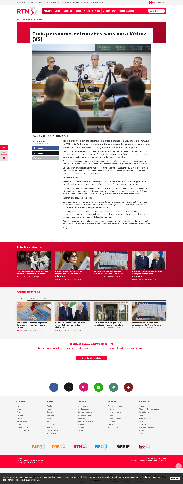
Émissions (67, 11)
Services (96, 11)
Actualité (48, 11)
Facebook (53, 387)
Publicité (142, 415)
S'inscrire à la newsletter (92, 358)
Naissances (55, 2)
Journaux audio (22, 421)
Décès (62, 2)
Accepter (175, 478)
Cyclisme (50, 418)
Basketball (50, 412)
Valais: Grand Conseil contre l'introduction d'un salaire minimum (68, 273)
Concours (81, 430)
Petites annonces (114, 418)
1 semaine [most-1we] (33, 298)
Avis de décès (113, 427)
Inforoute (39, 2)
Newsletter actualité (24, 430)
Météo (110, 415)
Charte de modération (147, 427)
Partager (38, 148)
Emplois (46, 2)
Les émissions (83, 406)
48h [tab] (22, 298)
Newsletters (98, 387)
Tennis (49, 427)
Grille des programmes (86, 415)
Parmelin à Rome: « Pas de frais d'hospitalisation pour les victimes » (147, 273)
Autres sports (51, 433)
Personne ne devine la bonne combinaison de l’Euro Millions (108, 272)
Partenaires (143, 421)
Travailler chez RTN (145, 418)
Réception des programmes (149, 409)
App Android (128, 387)
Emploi (110, 424)
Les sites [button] (21, 2)
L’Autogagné (82, 424)
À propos (142, 406)
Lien (37, 158)
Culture (19, 418)
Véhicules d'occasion (97, 2)
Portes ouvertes (126, 11)
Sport (57, 11)
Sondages (81, 427)
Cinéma (111, 409)
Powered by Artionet (138, 460)
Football (50, 406)
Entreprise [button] (30, 2)
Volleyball (50, 415)
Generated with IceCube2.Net (156, 460)
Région (19, 406)
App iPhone (113, 387)
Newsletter (143, 433)
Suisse (39, 19)
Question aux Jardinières (86, 421)
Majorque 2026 (109, 11)
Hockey (49, 409)
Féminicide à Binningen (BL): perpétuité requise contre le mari (110, 323)
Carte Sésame (70, 2)
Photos (77, 11)
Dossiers (19, 424)
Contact (141, 430)
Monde (19, 412)
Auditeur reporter (23, 427)
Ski (48, 421)
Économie (20, 415)
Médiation (142, 424)
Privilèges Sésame (82, 2)
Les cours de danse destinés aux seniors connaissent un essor (32, 272)
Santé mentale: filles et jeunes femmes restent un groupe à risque (32, 324)
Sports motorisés (53, 430)
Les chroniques (83, 409)
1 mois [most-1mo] (44, 298)
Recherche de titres (85, 412)
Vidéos (87, 11)
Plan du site (45, 463)
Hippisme (50, 424)
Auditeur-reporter (157, 2)
